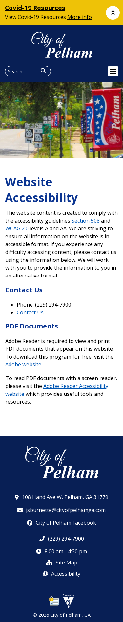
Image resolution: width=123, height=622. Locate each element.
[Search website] (28, 71)
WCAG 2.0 (17, 228)
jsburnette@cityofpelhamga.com (61, 509)
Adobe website (23, 364)
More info (79, 17)
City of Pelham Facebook (61, 522)
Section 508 (86, 220)
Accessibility (61, 573)
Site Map (61, 562)
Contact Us (30, 312)
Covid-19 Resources (35, 7)
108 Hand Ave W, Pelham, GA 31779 (61, 497)
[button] (113, 13)
